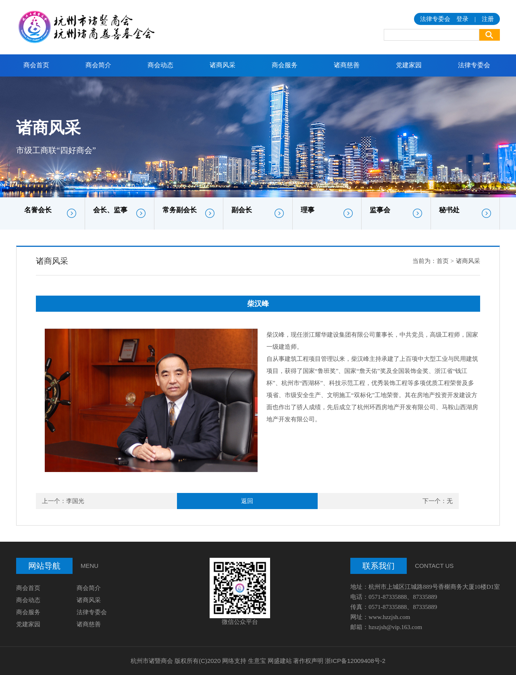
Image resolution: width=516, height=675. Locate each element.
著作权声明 (308, 660)
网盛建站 (280, 660)
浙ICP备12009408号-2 (355, 660)
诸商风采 (222, 65)
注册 (488, 19)
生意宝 (257, 660)
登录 (462, 19)
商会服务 (285, 65)
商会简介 (98, 65)
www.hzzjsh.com (389, 617)
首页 (443, 261)
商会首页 (36, 65)
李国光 (75, 501)
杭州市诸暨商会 (152, 660)
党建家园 (409, 65)
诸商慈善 (347, 65)
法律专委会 (474, 65)
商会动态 (160, 65)
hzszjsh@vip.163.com (395, 627)
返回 (247, 501)
